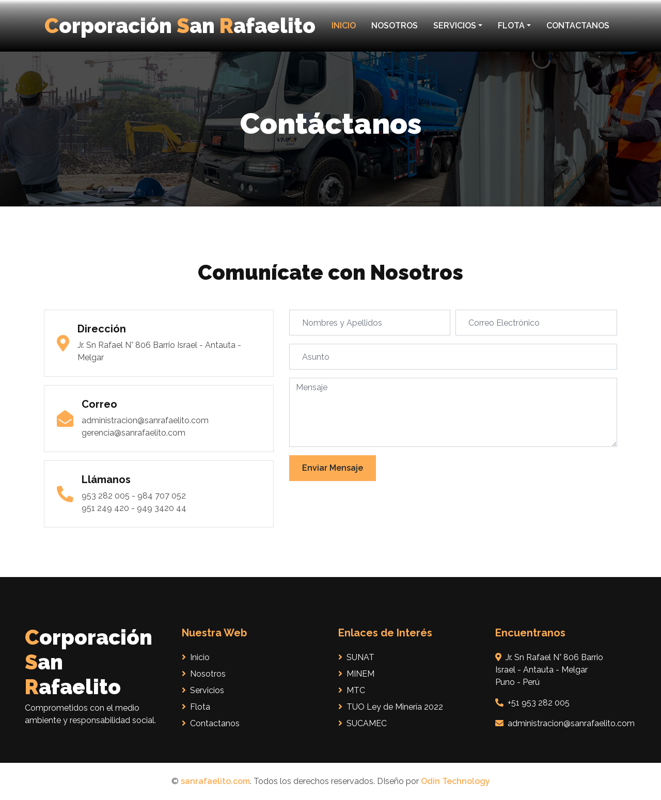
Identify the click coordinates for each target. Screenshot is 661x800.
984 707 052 (161, 496)
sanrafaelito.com (215, 781)
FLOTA (511, 25)
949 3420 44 (161, 508)
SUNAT (356, 657)
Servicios (203, 690)
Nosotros (204, 674)
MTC (351, 690)
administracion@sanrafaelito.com (145, 420)
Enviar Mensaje (332, 468)
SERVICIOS (454, 25)
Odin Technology (455, 781)
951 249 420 (105, 508)
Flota (196, 707)
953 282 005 (106, 496)
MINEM (356, 674)
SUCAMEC (362, 723)
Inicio (196, 657)
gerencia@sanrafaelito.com (133, 433)
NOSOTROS (394, 25)
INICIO (344, 25)
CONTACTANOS (577, 25)
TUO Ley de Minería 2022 (390, 707)
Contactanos (211, 723)
